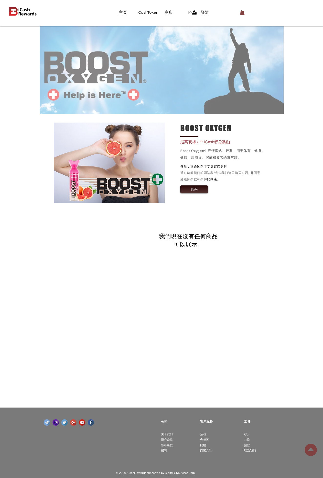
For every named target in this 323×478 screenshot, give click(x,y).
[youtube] (82, 422)
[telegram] (47, 422)
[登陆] (203, 12)
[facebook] (91, 422)
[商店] (174, 12)
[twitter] (64, 422)
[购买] (194, 189)
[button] (242, 12)
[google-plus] (73, 422)
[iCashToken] (148, 12)
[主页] (128, 12)
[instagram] (56, 422)
